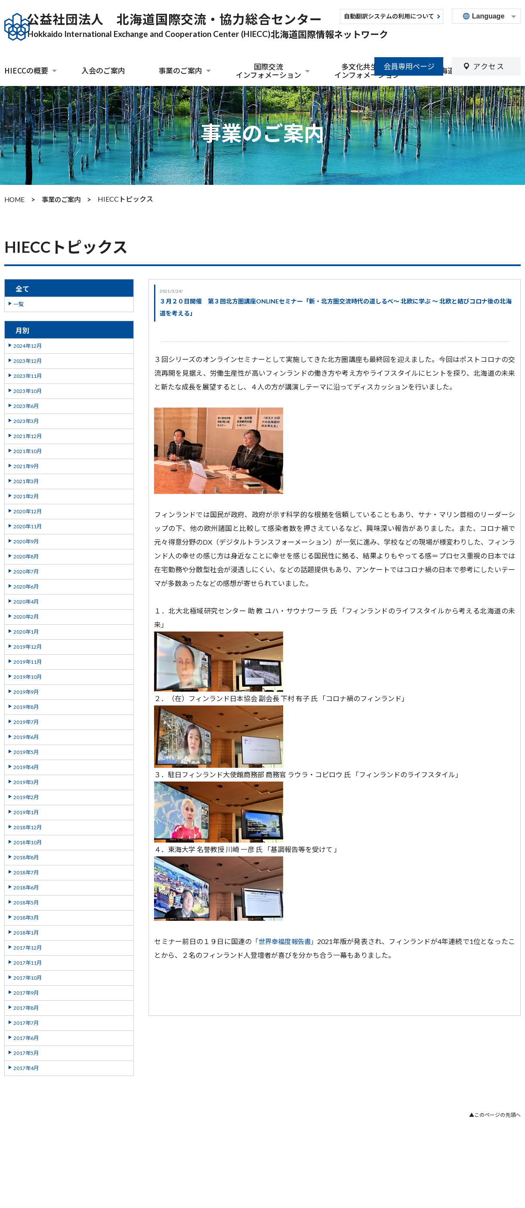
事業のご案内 (180, 71)
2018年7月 (26, 871)
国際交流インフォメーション (268, 71)
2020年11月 (27, 525)
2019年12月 (27, 645)
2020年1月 (26, 630)
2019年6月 (26, 736)
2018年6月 (26, 886)
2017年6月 (26, 1036)
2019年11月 (27, 660)
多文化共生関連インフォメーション (367, 71)
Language (488, 16)
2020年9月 (26, 540)
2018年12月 (27, 826)
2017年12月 (27, 946)
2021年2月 (26, 495)
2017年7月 (26, 1021)
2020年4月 (26, 600)
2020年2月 (26, 615)
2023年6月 (26, 405)
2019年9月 (26, 690)
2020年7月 (26, 570)
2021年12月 (27, 435)
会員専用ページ (409, 37)
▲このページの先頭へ (495, 1114)
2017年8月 (26, 1006)
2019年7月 (26, 720)
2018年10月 (27, 841)
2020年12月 (27, 510)
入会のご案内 (103, 70)
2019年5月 (26, 751)
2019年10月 (27, 675)
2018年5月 (26, 901)
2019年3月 (26, 781)
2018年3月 (26, 916)
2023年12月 (27, 359)
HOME (15, 199)
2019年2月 (26, 796)
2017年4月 (26, 1067)
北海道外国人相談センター (477, 70)
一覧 (18, 303)
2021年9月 (26, 465)
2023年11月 (27, 374)
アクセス (489, 37)
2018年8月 (26, 856)
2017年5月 (26, 1052)
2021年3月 (26, 480)
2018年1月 (26, 931)
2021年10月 (27, 450)
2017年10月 (27, 976)
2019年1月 (26, 811)
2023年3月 (26, 420)
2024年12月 (27, 344)
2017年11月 (27, 961)
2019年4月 (26, 766)
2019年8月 (26, 705)
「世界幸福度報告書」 (285, 940)
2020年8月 (26, 555)
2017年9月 (26, 991)
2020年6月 (26, 585)
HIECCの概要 (26, 71)
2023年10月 (27, 389)
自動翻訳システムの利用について (389, 16)
